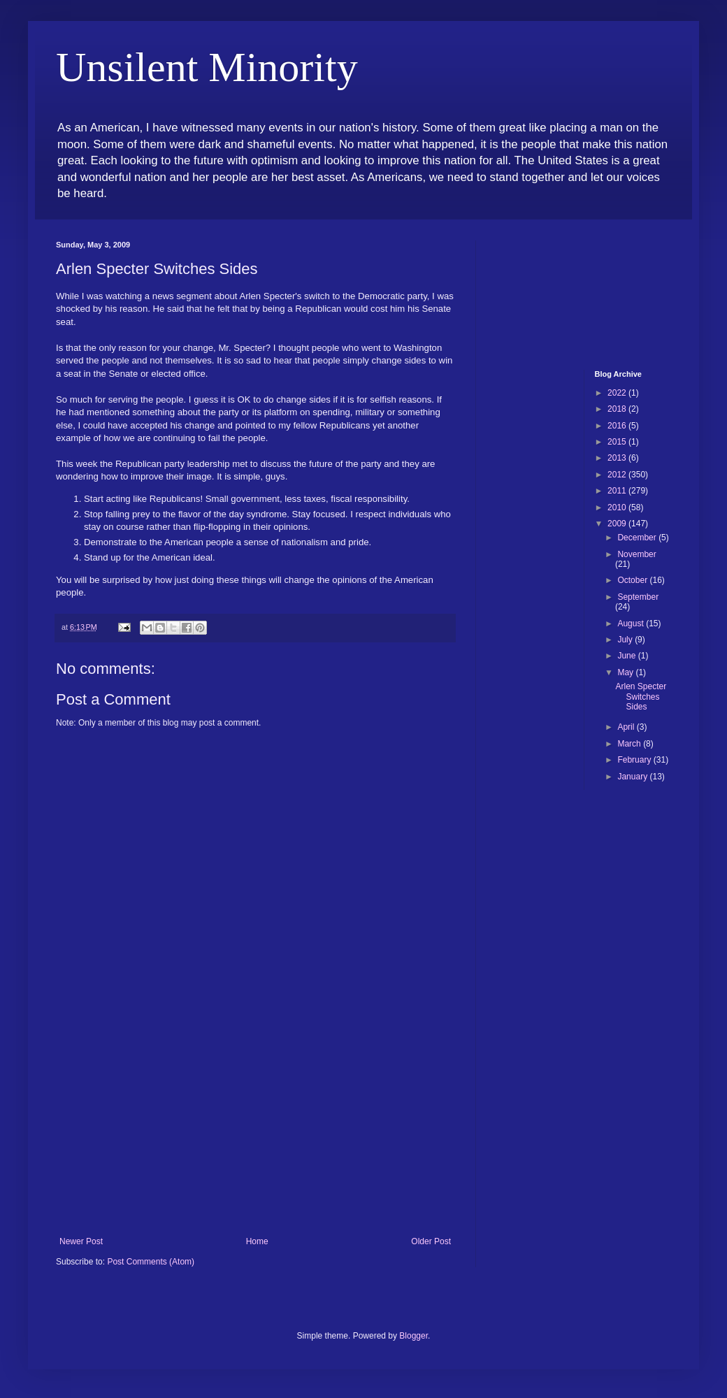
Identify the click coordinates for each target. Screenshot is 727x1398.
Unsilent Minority (207, 67)
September (637, 597)
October (633, 580)
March (630, 744)
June (627, 656)
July (626, 639)
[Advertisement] (255, 1131)
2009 (617, 523)
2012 (617, 475)
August (631, 623)
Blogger (413, 1336)
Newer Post (81, 1241)
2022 (617, 393)
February (635, 760)
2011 (617, 491)
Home (257, 1241)
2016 (617, 426)
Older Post (431, 1241)
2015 (617, 442)
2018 (617, 409)
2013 (617, 458)
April (626, 727)
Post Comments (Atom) (150, 1262)
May (626, 672)
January (633, 776)
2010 (617, 507)
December (637, 537)
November (636, 554)
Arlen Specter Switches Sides (640, 697)
